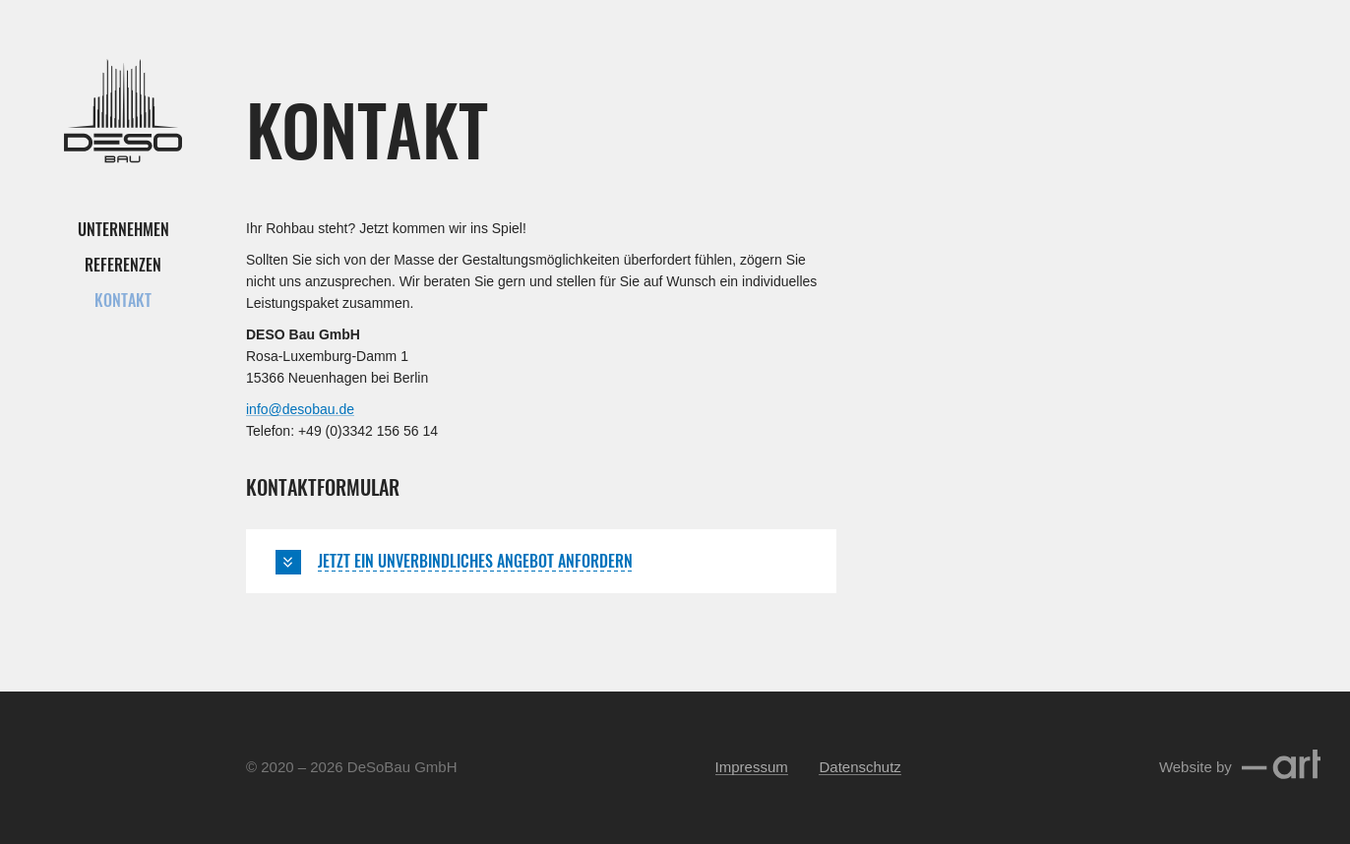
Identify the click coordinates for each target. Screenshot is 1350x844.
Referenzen (123, 264)
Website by (1239, 766)
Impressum (751, 766)
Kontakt (123, 300)
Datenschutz (859, 766)
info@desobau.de (300, 409)
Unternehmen (123, 229)
